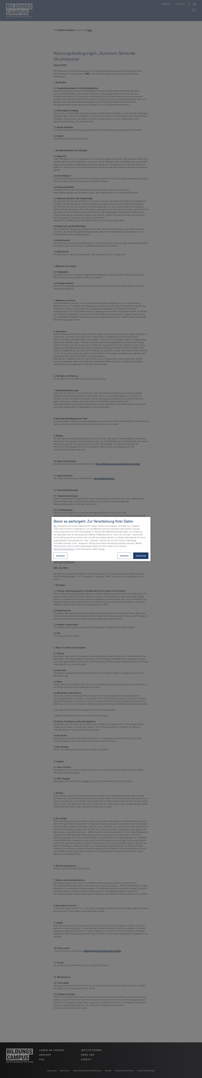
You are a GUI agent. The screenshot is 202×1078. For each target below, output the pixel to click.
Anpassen (60, 555)
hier (103, 549)
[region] (101, 539)
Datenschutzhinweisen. (64, 549)
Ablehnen (124, 555)
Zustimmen (141, 555)
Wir (55, 525)
